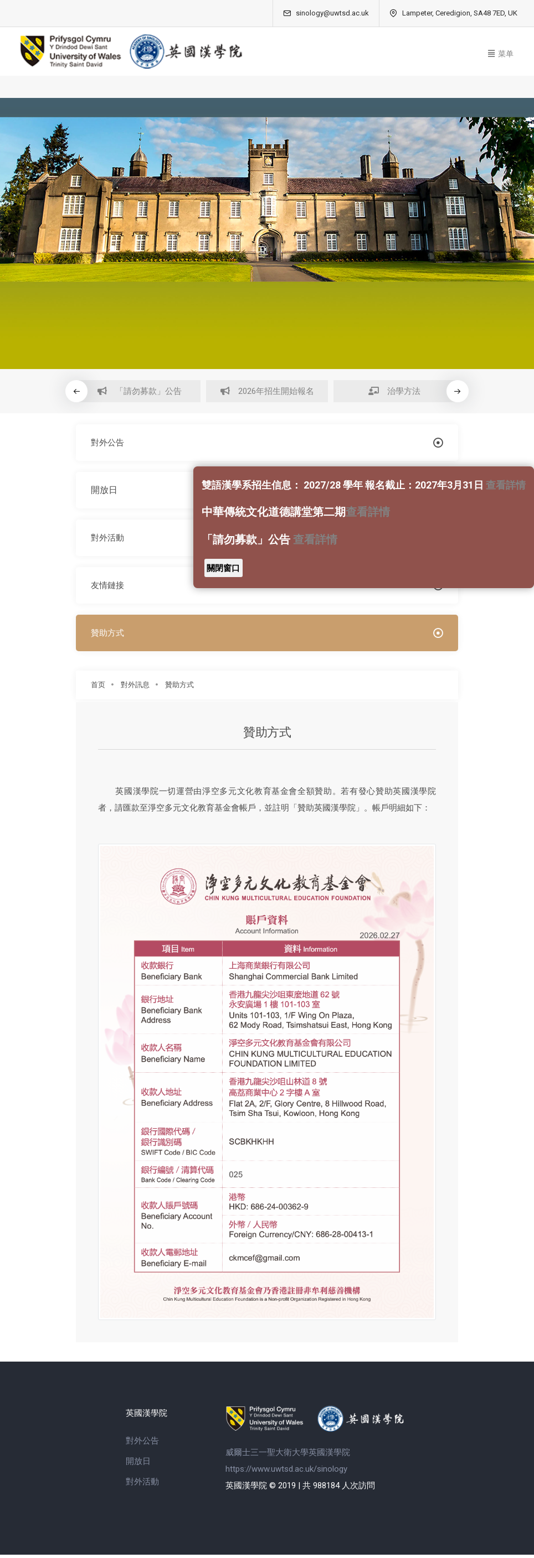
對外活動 (142, 1484)
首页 (98, 690)
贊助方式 (179, 690)
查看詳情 (506, 485)
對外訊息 (135, 690)
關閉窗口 (223, 568)
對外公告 (142, 1443)
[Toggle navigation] (500, 52)
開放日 (138, 1464)
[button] (458, 391)
